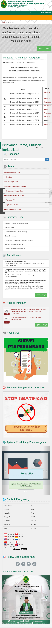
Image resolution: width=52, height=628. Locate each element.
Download (47, 92)
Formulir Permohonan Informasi (15, 249)
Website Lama (43, 48)
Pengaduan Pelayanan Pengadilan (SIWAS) (19, 240)
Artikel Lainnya (41, 295)
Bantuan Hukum (10, 227)
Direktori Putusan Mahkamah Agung (16, 223)
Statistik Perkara (10, 236)
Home (3, 22)
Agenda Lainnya (41, 325)
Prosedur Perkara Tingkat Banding (16, 232)
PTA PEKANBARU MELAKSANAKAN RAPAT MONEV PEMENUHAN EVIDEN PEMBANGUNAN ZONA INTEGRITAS (28, 311)
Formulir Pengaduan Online (14, 244)
